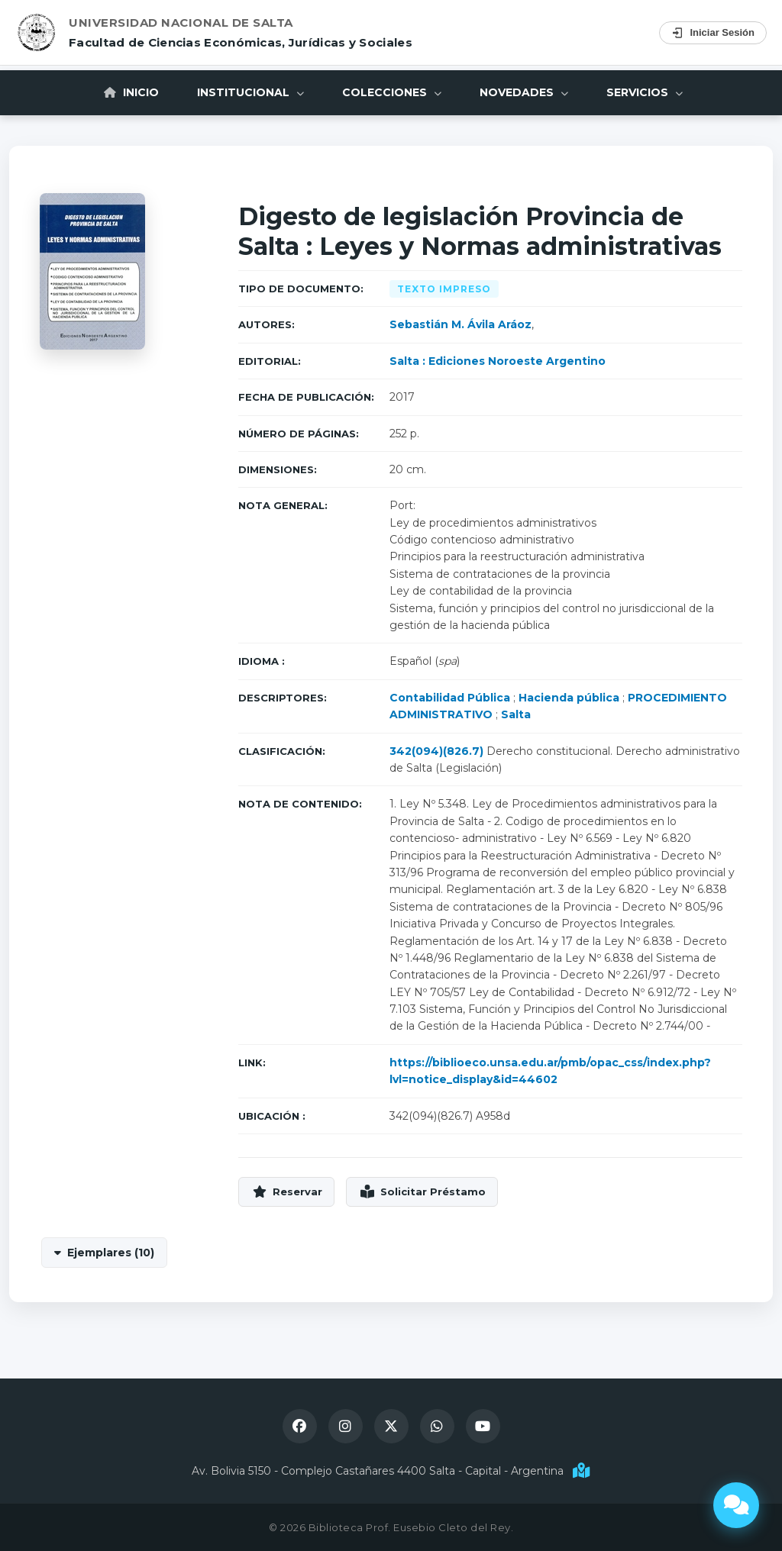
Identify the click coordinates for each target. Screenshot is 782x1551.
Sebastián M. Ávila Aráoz (460, 324)
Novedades (524, 92)
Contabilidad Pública (449, 698)
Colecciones (391, 92)
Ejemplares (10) (110, 1252)
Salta (516, 714)
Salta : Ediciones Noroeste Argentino (497, 361)
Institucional (250, 92)
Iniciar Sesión (713, 33)
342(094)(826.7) (436, 751)
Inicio (131, 92)
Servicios (644, 92)
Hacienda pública (569, 698)
